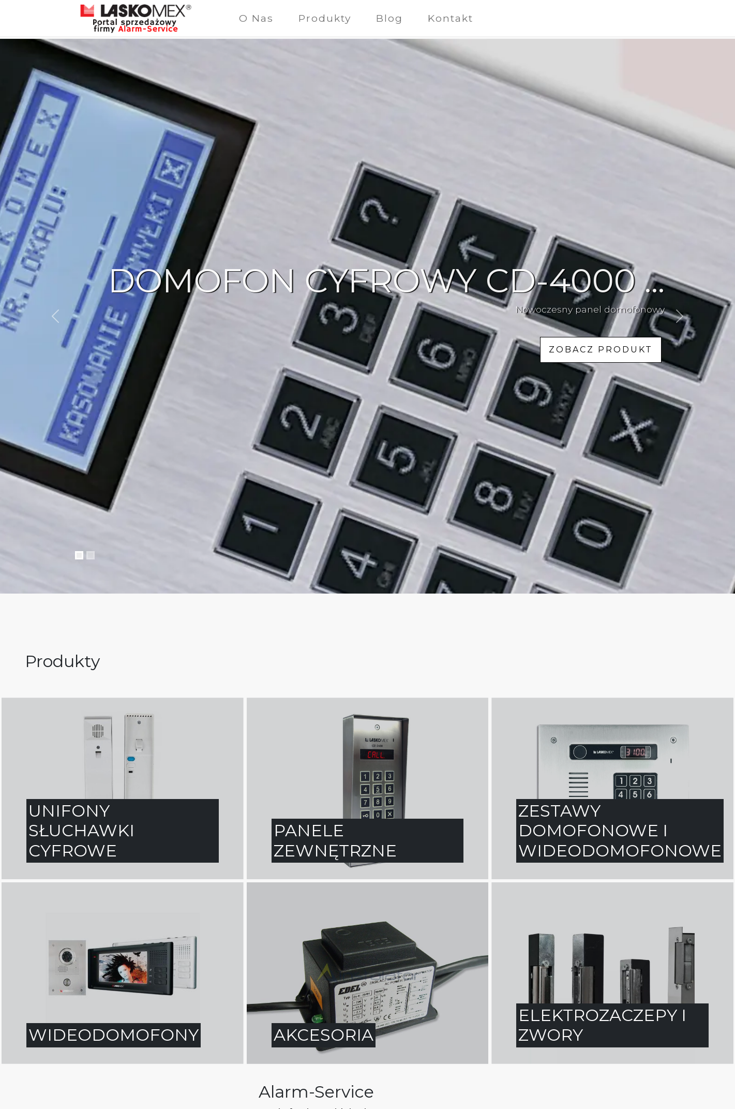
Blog (389, 18)
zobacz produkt (601, 349)
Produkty (324, 18)
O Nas (256, 18)
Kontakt (450, 18)
